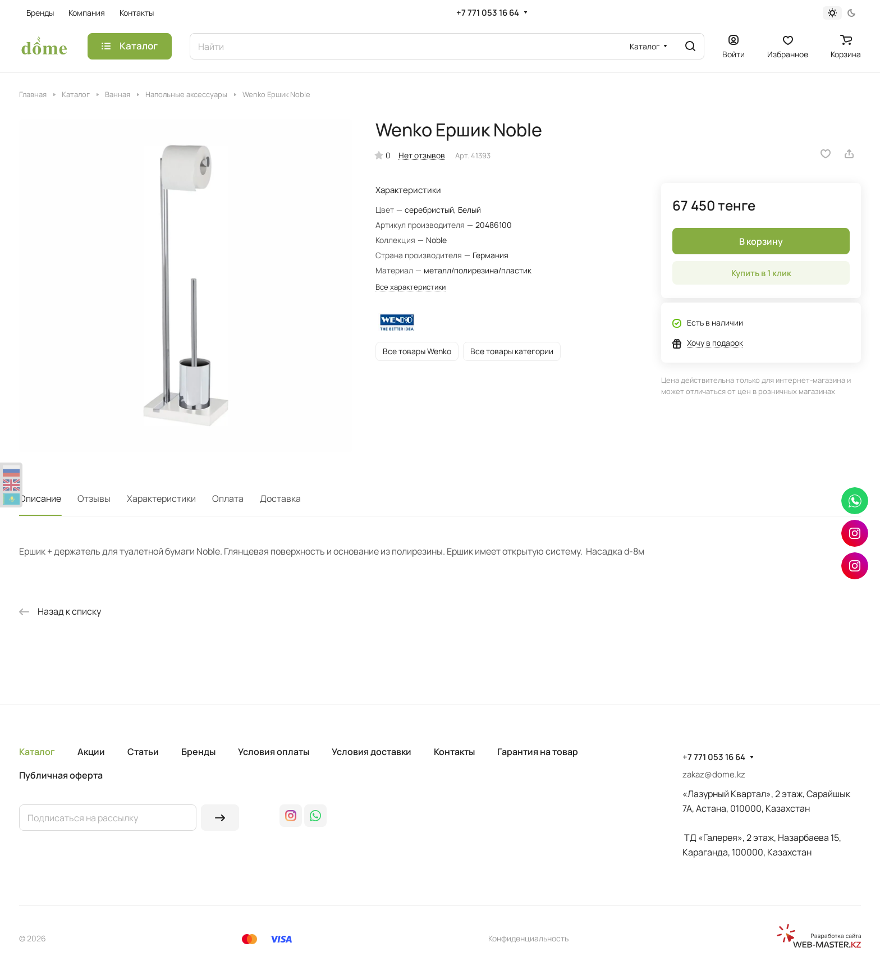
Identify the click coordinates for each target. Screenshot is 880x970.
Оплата (228, 498)
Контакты (454, 751)
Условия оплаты (273, 751)
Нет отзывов (421, 155)
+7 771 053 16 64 (487, 13)
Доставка (280, 498)
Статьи (143, 751)
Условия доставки (371, 751)
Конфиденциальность (528, 938)
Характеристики (161, 498)
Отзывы (94, 498)
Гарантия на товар (537, 751)
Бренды (198, 751)
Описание (40, 498)
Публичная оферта (61, 775)
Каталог (37, 751)
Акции (91, 751)
